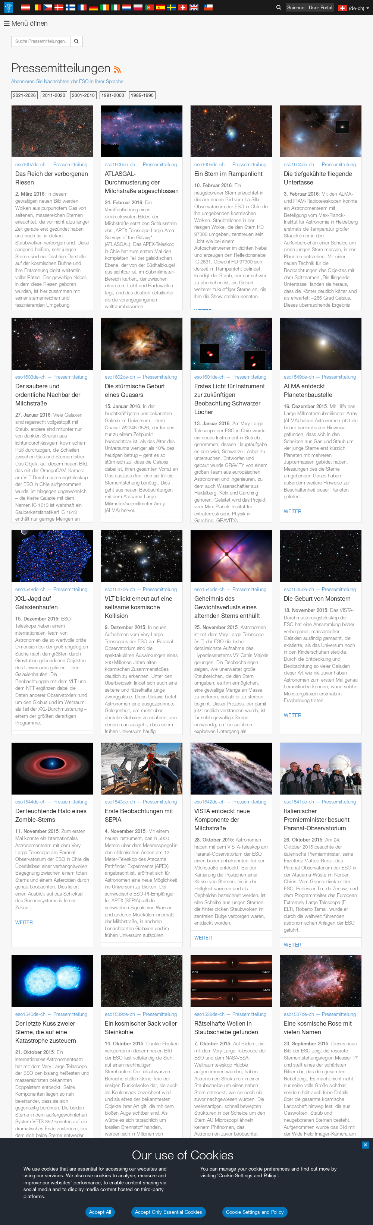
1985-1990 (142, 95)
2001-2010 (83, 95)
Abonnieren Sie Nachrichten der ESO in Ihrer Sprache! (68, 81)
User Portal (320, 7)
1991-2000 (112, 95)
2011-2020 (54, 95)
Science (295, 7)
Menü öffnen (26, 23)
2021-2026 (24, 95)
